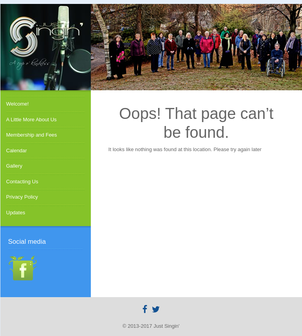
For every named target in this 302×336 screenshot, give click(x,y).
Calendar (16, 150)
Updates (15, 212)
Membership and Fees (31, 135)
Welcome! (17, 104)
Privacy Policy (22, 197)
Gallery (14, 166)
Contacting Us (22, 181)
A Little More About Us (31, 119)
